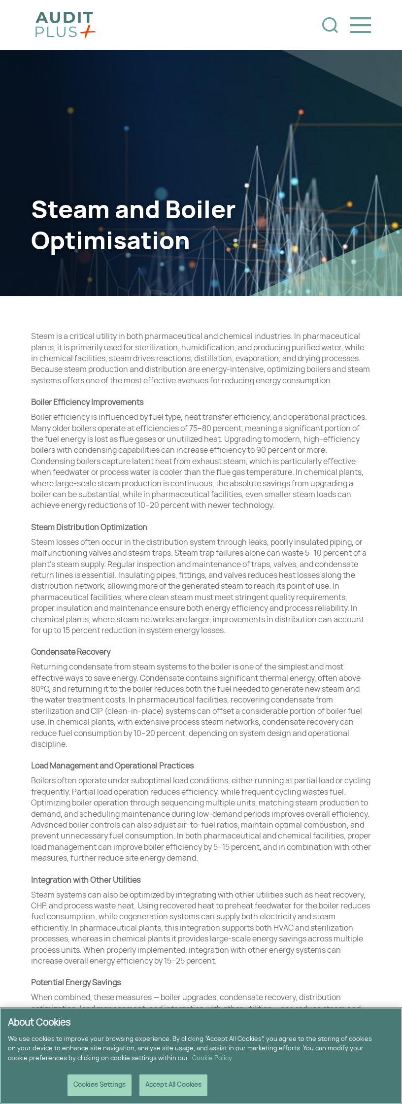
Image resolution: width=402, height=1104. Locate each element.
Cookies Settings (99, 1086)
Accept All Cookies (173, 1086)
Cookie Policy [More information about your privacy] (212, 1059)
